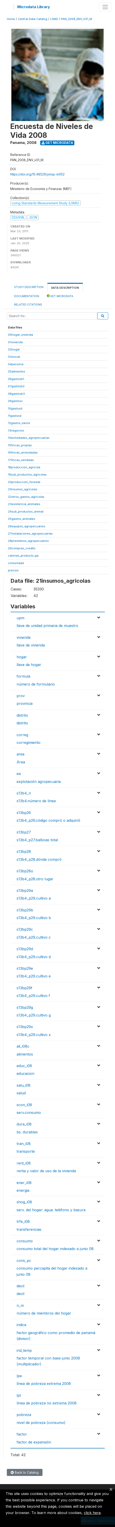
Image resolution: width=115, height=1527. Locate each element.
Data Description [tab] (65, 287)
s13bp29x (25, 1026)
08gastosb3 (16, 393)
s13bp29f (24, 988)
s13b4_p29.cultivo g (34, 1015)
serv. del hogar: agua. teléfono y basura (51, 1210)
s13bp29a (25, 890)
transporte (26, 1151)
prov (21, 695)
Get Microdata (57, 143)
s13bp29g (25, 1007)
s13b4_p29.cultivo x (34, 1034)
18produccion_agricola (24, 467)
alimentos (25, 1054)
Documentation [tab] (26, 296)
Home (11, 19)
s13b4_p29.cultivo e (34, 976)
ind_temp (24, 1350)
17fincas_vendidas (21, 460)
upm (20, 618)
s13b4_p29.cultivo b (34, 917)
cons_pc (24, 1260)
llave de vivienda (31, 645)
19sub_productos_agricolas (27, 474)
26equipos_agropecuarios (26, 526)
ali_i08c (23, 1046)
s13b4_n (24, 793)
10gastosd (15, 408)
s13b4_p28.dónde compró (39, 859)
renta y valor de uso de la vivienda (46, 1171)
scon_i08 (24, 1105)
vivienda (23, 637)
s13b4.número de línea (36, 801)
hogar (22, 657)
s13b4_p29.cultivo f (33, 995)
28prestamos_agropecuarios (28, 541)
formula (23, 676)
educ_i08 (24, 1065)
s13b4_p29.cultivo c (34, 937)
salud (21, 1093)
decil (20, 1286)
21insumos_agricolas (22, 489)
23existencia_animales (24, 504)
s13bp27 (24, 832)
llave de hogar (29, 664)
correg (22, 735)
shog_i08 (24, 1202)
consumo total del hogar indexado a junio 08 (55, 1248)
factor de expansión (34, 1442)
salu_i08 (23, 1085)
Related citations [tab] (28, 304)
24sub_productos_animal (25, 511)
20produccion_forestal (24, 482)
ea (19, 773)
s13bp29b (25, 910)
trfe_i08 (23, 1221)
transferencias (29, 1229)
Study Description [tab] (28, 287)
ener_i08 (24, 1182)
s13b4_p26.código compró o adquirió (48, 820)
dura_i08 (24, 1124)
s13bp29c (25, 929)
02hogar (14, 349)
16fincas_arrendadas (23, 452)
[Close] (111, 1489)
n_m (20, 1305)
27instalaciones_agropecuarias (30, 533)
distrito (22, 715)
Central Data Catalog (32, 19)
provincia (24, 703)
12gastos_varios (19, 423)
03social (14, 356)
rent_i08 (24, 1163)
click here (92, 1512)
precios (13, 570)
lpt (19, 1395)
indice (21, 1324)
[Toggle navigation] (105, 7)
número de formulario (36, 684)
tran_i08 (24, 1143)
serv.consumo (29, 1112)
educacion (25, 1073)
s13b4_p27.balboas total (37, 840)
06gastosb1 (16, 379)
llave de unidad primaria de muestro (47, 625)
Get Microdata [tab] (60, 296)
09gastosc (15, 401)
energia (23, 1190)
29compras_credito (21, 548)
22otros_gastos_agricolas (26, 496)
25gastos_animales (21, 519)
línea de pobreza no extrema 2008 (47, 1403)
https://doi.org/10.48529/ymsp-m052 (37, 174)
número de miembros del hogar (44, 1313)
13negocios (16, 430)
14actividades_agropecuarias (29, 437)
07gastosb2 (16, 386)
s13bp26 (24, 812)
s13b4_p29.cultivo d (34, 957)
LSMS (54, 19)
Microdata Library (33, 7)
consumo (25, 1241)
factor (22, 1434)
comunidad (16, 563)
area (20, 754)
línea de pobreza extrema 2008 (44, 1383)
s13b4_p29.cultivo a (34, 898)
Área (21, 762)
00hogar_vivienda (20, 334)
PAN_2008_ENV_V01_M (76, 19)
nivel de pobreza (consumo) (41, 1422)
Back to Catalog (25, 1472)
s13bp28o (25, 871)
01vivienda (15, 342)
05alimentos (16, 371)
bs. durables (27, 1132)
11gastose (15, 415)
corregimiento (28, 742)
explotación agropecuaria (39, 781)
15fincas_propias (20, 445)
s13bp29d (25, 949)
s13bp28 (24, 851)
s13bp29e (25, 968)
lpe (19, 1376)
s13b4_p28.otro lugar (35, 879)
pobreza (24, 1414)
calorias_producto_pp (23, 555)
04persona (15, 364)
